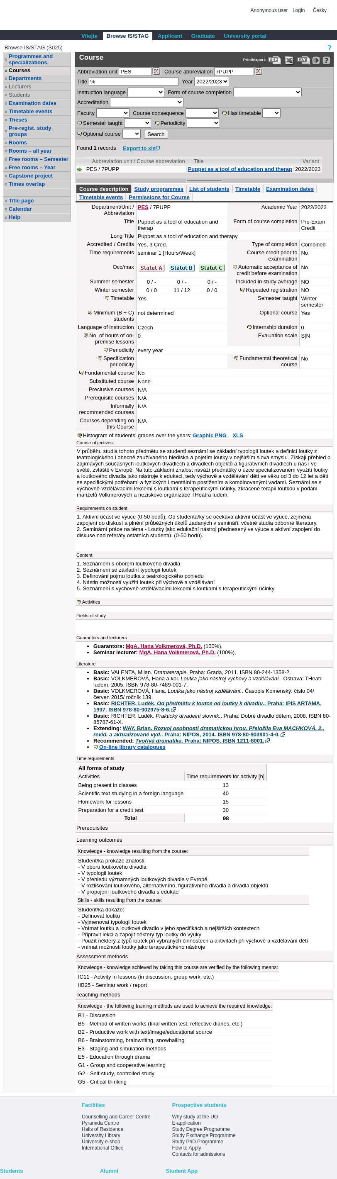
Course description (103, 189)
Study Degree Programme (201, 1129)
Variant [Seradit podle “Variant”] (311, 161)
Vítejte (89, 36)
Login (299, 10)
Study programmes (158, 189)
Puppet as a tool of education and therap (240, 169)
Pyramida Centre (100, 1123)
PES (143, 207)
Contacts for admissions (198, 1154)
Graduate (203, 36)
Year (187, 81)
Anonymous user (270, 10)
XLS (237, 435)
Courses (19, 70)
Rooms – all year (30, 151)
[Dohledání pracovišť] (156, 71)
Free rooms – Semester (38, 159)
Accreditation (92, 102)
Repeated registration (271, 290)
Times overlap (27, 184)
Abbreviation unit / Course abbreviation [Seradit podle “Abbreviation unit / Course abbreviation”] (138, 161)
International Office (103, 1148)
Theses (18, 120)
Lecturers (20, 86)
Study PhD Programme (197, 1142)
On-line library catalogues (132, 747)
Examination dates (32, 103)
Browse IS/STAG (128, 36)
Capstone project (31, 176)
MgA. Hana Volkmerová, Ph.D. (164, 646)
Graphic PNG (210, 435)
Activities (91, 601)
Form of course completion (200, 92)
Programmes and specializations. (31, 59)
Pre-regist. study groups (30, 131)
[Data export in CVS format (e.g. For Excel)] (303, 60)
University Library (101, 1135)
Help (14, 217)
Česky (320, 10)
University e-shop (101, 1142)
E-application (186, 1123)
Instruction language (101, 92)
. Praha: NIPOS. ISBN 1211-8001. (199, 741)
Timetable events (30, 111)
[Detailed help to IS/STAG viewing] (326, 60)
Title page (21, 200)
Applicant (170, 36)
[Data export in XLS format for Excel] (289, 60)
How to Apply (186, 1148)
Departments (25, 78)
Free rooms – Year (32, 167)
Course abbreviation (188, 71)
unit (97, 71)
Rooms (18, 142)
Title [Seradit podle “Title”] (199, 161)
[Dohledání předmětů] (258, 71)
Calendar (20, 209)
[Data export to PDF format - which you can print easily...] (274, 60)
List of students (209, 189)
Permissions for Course (159, 197)
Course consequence (158, 113)
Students (19, 95)
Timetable (247, 189)
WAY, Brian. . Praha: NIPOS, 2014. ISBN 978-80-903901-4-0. (208, 731)
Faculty (86, 113)
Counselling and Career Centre (116, 1117)
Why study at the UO (195, 1117)
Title (82, 81)
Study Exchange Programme (203, 1135)
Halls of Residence (102, 1129)
